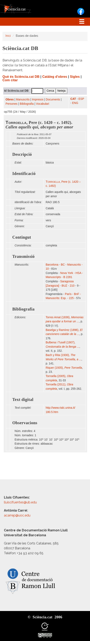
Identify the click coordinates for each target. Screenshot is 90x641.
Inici (8, 35)
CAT (73, 98)
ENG (75, 103)
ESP (81, 98)
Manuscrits (23, 99)
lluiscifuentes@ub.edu (21, 502)
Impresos (37, 99)
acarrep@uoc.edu (17, 515)
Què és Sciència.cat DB (20, 76)
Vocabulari (42, 103)
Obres (10, 99)
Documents (53, 99)
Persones (11, 103)
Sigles (75, 76)
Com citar (10, 80)
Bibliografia (27, 103)
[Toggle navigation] (82, 22)
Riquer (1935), (64, 367)
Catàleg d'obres (54, 76)
